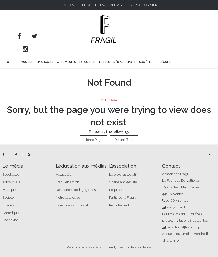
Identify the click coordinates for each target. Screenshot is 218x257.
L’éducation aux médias (101, 5)
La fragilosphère (143, 5)
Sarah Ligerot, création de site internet (123, 247)
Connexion (11, 220)
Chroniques (11, 213)
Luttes (104, 61)
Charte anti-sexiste (123, 182)
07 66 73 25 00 (177, 200)
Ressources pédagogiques (76, 190)
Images (8, 205)
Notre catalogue (68, 197)
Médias (118, 61)
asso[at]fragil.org (178, 207)
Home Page (93, 140)
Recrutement (119, 205)
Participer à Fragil (122, 197)
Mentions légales (79, 247)
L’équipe (165, 61)
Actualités (63, 174)
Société (145, 61)
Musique (27, 61)
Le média (66, 5)
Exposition (87, 61)
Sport (131, 61)
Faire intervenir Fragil (72, 205)
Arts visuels (66, 61)
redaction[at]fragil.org (182, 227)
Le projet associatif (123, 174)
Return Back (124, 140)
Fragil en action (67, 182)
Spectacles (45, 61)
